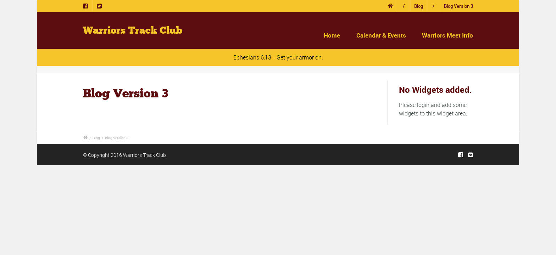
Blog (418, 6)
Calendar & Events (381, 35)
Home (332, 35)
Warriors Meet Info (447, 35)
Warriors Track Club (132, 30)
